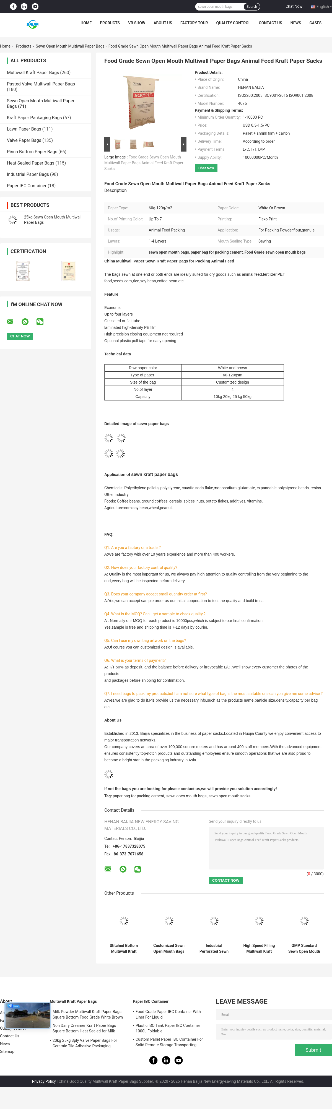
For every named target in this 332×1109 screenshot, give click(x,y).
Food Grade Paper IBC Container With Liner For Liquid (168, 1014)
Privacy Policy (44, 1081)
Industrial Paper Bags (28, 174)
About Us (163, 23)
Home (86, 23)
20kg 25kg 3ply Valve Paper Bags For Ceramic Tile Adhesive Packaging (85, 1043)
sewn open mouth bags (186, 796)
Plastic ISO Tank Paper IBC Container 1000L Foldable (168, 1028)
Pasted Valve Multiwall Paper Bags (41, 84)
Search (252, 7)
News (295, 23)
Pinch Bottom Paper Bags (32, 151)
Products (110, 23)
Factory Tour (194, 23)
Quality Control (233, 23)
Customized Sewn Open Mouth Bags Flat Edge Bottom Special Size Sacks (168, 948)
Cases (315, 23)
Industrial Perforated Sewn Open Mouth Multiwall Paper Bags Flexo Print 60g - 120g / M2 (214, 948)
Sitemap (7, 1051)
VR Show (136, 23)
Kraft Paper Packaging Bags (34, 117)
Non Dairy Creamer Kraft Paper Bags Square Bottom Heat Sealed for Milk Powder (84, 1029)
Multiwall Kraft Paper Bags (33, 72)
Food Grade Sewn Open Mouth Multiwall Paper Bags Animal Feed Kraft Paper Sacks (143, 163)
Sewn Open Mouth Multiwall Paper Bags (70, 46)
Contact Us (270, 23)
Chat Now (294, 6)
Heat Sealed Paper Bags (30, 163)
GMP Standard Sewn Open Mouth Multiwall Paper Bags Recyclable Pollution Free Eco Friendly (304, 948)
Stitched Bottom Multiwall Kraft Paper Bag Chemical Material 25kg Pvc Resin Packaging (123, 948)
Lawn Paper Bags (24, 129)
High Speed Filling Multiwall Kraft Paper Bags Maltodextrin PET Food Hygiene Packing (259, 948)
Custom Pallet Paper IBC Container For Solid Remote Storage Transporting (169, 1042)
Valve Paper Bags (24, 140)
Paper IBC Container (26, 185)
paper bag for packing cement (138, 796)
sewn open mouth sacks (229, 796)
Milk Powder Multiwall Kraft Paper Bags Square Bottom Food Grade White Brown (88, 1014)
